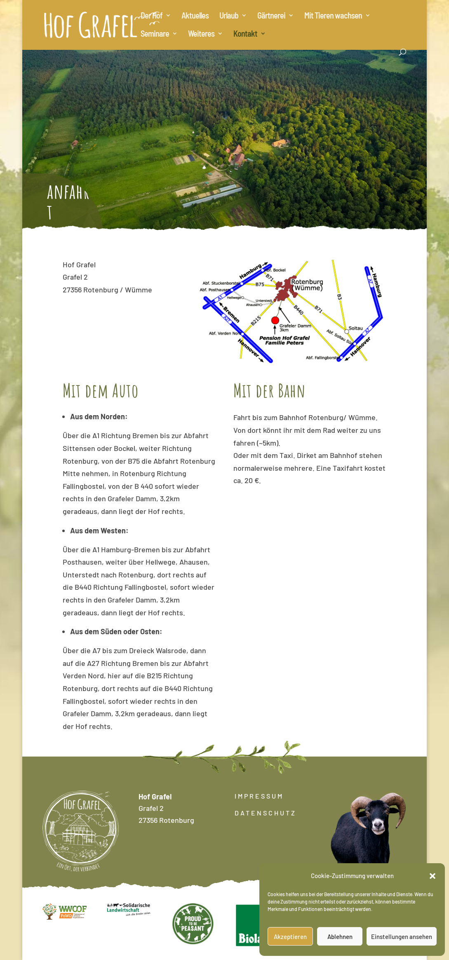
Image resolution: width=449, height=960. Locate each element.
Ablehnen (340, 936)
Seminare (155, 34)
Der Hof (151, 16)
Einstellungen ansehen (401, 936)
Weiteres (201, 34)
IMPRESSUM (259, 796)
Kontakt (245, 34)
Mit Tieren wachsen (333, 16)
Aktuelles (195, 16)
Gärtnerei (271, 16)
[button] (432, 876)
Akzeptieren (290, 936)
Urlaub (228, 16)
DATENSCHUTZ (265, 813)
